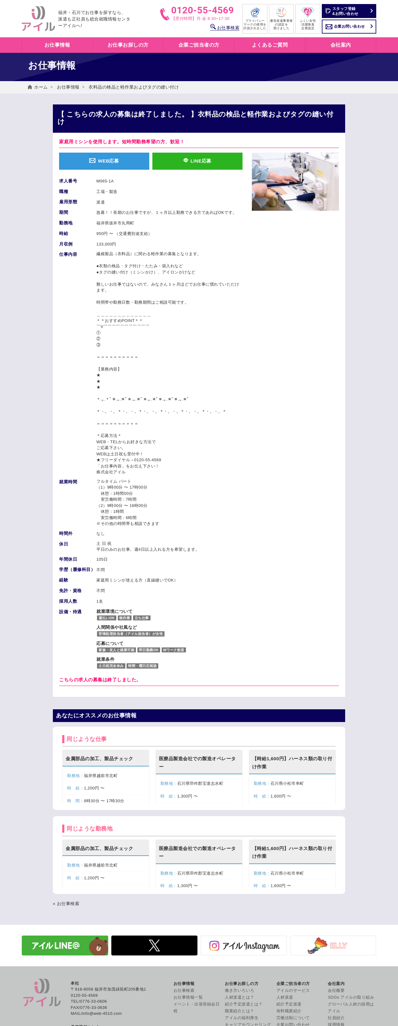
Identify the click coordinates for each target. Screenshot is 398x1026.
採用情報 (336, 924)
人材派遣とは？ (239, 897)
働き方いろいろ (239, 890)
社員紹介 (336, 917)
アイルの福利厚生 (241, 917)
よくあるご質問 (270, 45)
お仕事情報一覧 (188, 897)
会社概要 (336, 890)
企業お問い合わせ (349, 26)
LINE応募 (197, 160)
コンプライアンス (344, 996)
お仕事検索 (224, 27)
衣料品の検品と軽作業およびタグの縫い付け (134, 87)
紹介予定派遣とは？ (244, 904)
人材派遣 (284, 897)
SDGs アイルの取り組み (351, 897)
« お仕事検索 (66, 803)
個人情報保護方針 (344, 948)
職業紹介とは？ (239, 911)
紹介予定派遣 (289, 904)
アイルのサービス (293, 890)
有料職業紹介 (289, 911)
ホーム (41, 87)
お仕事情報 (68, 87)
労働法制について (293, 917)
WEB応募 (104, 160)
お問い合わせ (340, 941)
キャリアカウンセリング (248, 924)
